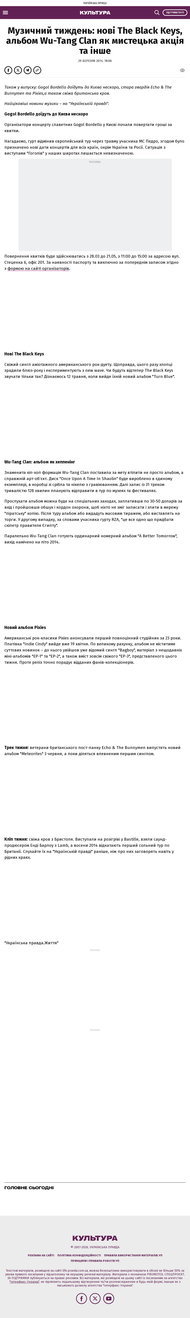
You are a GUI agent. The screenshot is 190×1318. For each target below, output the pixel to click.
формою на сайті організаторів (38, 268)
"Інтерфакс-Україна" (24, 1282)
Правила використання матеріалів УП (133, 1255)
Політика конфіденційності (79, 1255)
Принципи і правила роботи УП (95, 1260)
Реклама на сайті (41, 1255)
